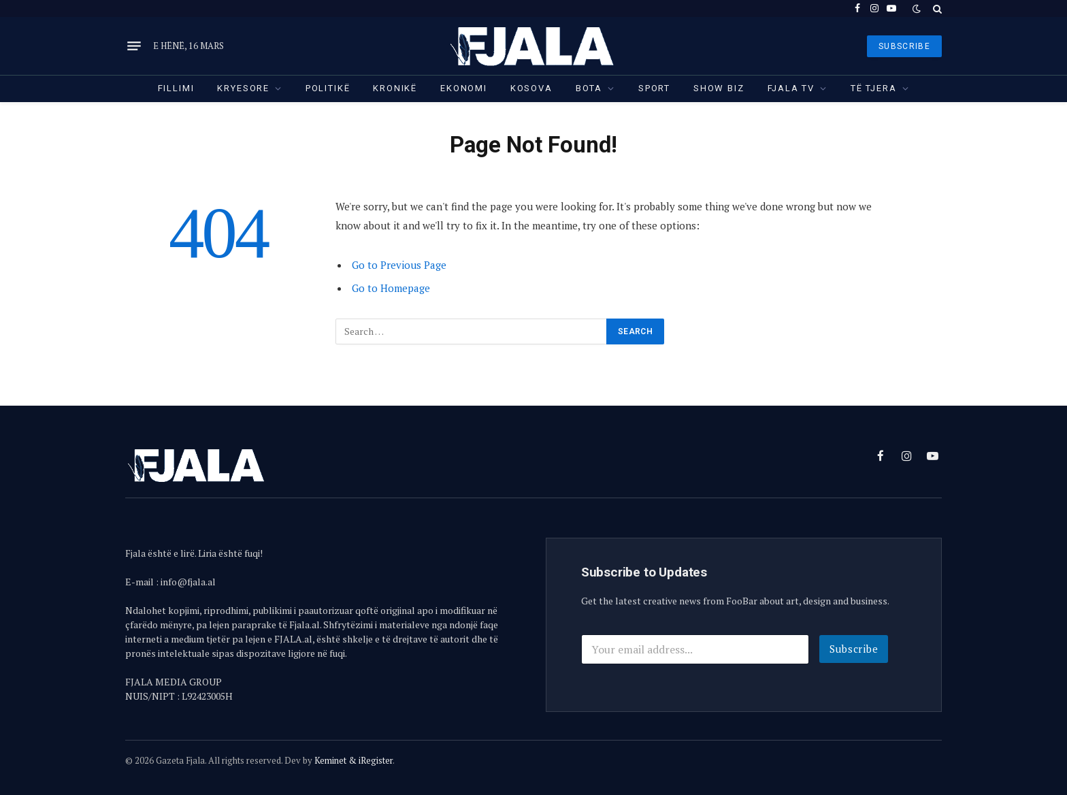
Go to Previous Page (399, 265)
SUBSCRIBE (904, 46)
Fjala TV (791, 88)
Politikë (328, 88)
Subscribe (854, 648)
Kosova (531, 88)
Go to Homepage (391, 288)
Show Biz (718, 88)
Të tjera (874, 88)
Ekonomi (463, 88)
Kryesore (243, 88)
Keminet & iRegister (353, 760)
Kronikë (395, 88)
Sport (654, 88)
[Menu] (134, 46)
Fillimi (176, 88)
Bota (589, 88)
